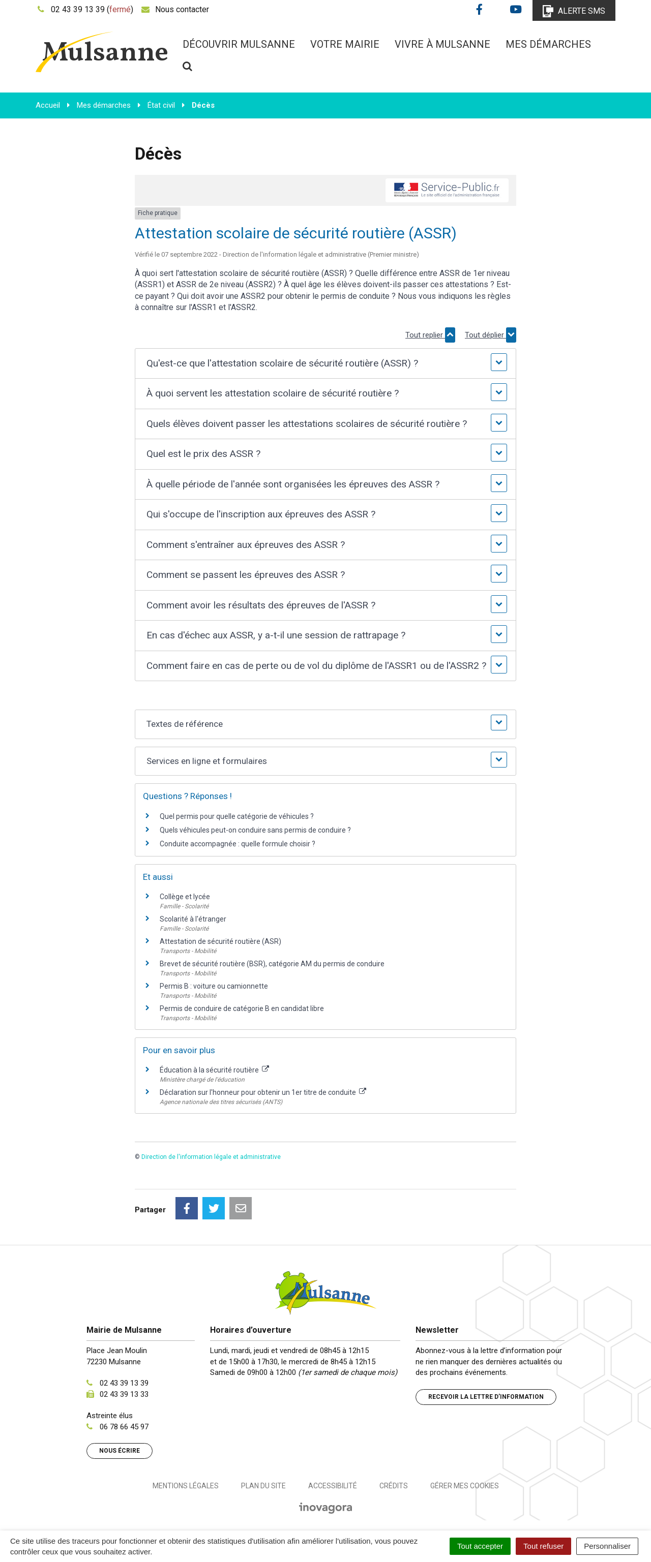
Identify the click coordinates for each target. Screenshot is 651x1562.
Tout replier (430, 335)
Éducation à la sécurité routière (214, 1070)
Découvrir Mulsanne (239, 44)
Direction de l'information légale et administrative (211, 1156)
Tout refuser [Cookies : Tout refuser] (543, 1546)
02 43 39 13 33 (124, 1394)
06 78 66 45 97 (124, 1426)
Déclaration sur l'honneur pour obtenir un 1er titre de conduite (263, 1092)
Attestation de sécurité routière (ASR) (220, 941)
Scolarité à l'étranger (193, 919)
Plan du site (263, 1486)
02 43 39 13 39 (124, 1383)
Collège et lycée (185, 897)
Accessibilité (332, 1486)
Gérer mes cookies (464, 1486)
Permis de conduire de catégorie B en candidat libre (242, 1008)
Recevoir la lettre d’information (486, 1396)
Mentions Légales (186, 1486)
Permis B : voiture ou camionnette (214, 986)
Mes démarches (548, 44)
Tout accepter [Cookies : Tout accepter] (480, 1546)
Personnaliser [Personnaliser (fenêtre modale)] (607, 1546)
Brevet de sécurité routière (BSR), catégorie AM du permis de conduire (272, 964)
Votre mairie (344, 44)
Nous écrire (119, 1450)
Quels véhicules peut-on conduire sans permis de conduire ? (255, 830)
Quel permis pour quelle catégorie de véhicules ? (237, 816)
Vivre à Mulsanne (442, 44)
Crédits (393, 1486)
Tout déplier (490, 335)
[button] (325, 364)
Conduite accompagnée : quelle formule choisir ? (237, 844)
